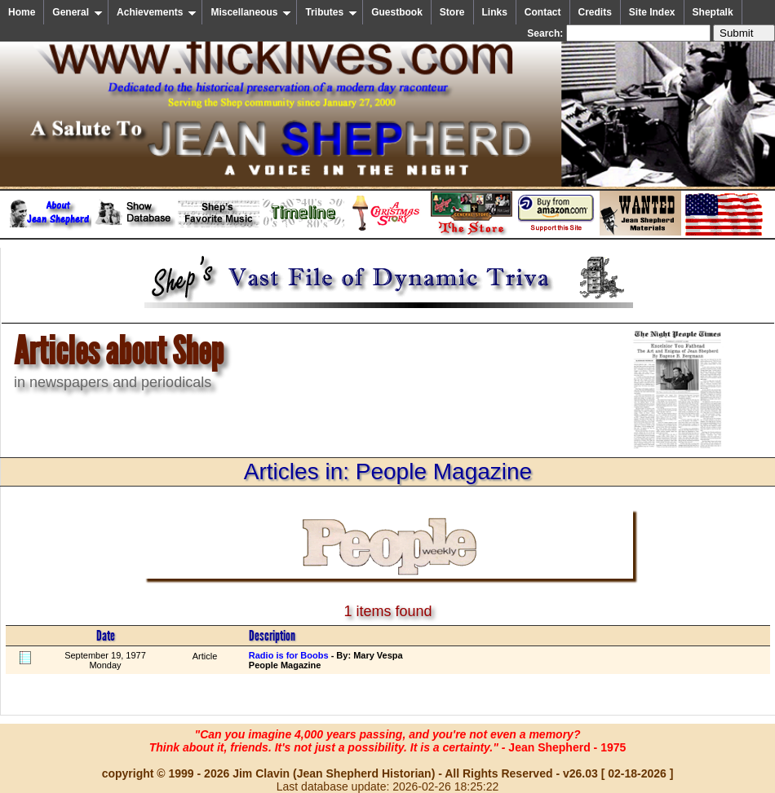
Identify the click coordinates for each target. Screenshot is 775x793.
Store (452, 12)
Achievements (157, 12)
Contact (543, 12)
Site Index (652, 12)
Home (21, 12)
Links (494, 12)
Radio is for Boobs (289, 655)
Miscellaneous (250, 12)
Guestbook (397, 12)
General (77, 12)
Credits (595, 12)
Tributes (331, 12)
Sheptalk (713, 12)
